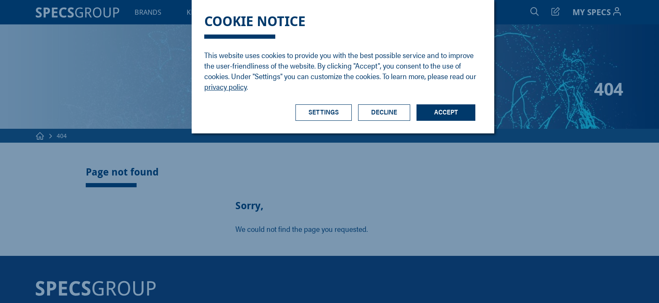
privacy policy (225, 86)
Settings (323, 112)
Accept (446, 112)
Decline (384, 112)
